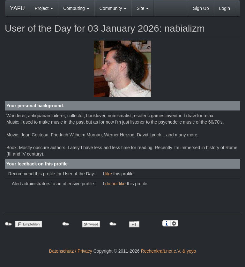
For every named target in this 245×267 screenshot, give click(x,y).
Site (143, 8)
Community (113, 8)
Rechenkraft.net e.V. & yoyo (168, 251)
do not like (116, 183)
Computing (76, 8)
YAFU (17, 8)
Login (224, 8)
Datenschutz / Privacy (70, 251)
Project (44, 8)
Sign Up (201, 8)
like (109, 173)
